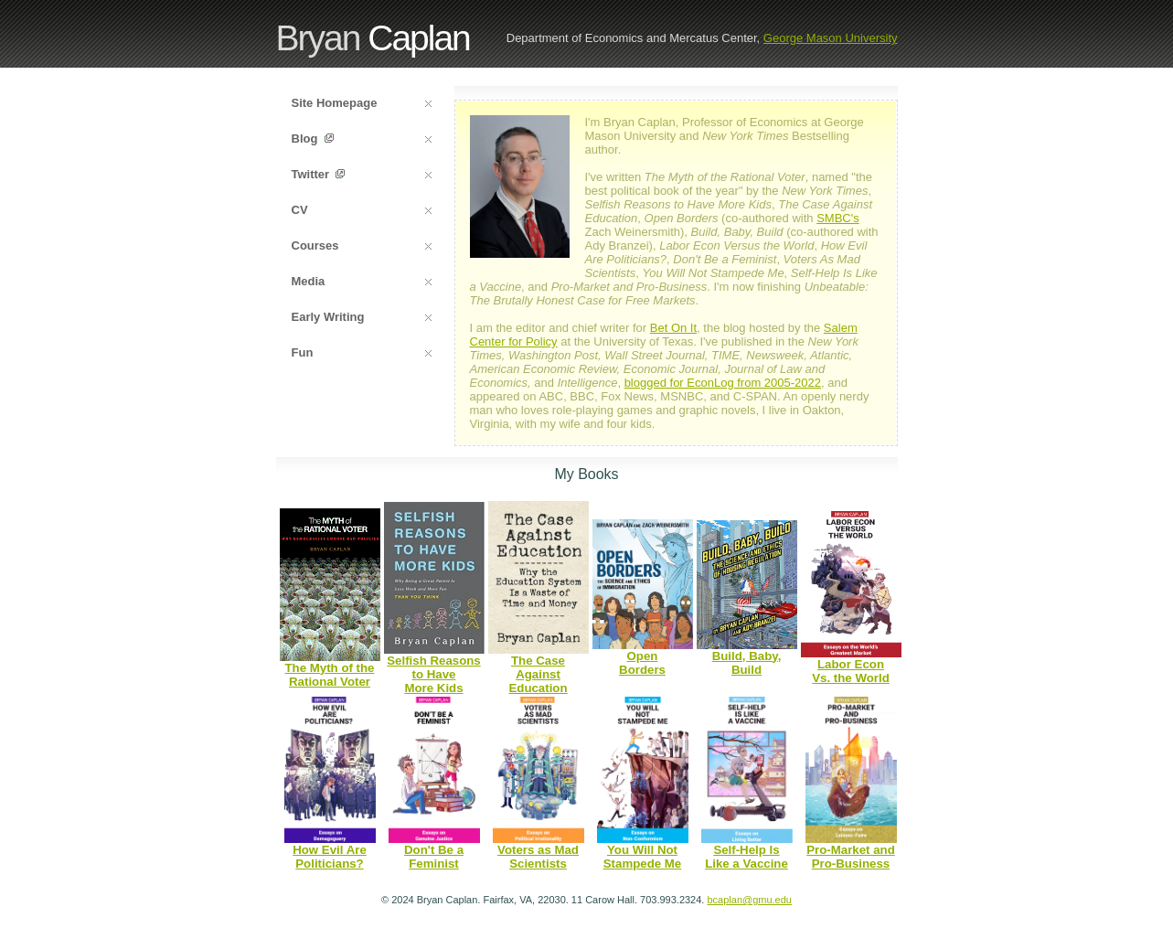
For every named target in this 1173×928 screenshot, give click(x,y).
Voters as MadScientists (538, 856)
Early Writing (362, 317)
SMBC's (837, 218)
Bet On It (673, 328)
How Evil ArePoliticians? (330, 856)
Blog (362, 138)
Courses (362, 245)
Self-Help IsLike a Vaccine (746, 856)
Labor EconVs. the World (851, 671)
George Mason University (830, 38)
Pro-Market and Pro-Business (850, 856)
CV (362, 210)
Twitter (362, 174)
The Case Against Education (537, 674)
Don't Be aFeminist (434, 856)
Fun (362, 352)
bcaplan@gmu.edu (749, 899)
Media (362, 281)
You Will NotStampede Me (642, 856)
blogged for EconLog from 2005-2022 (722, 382)
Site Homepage (362, 103)
